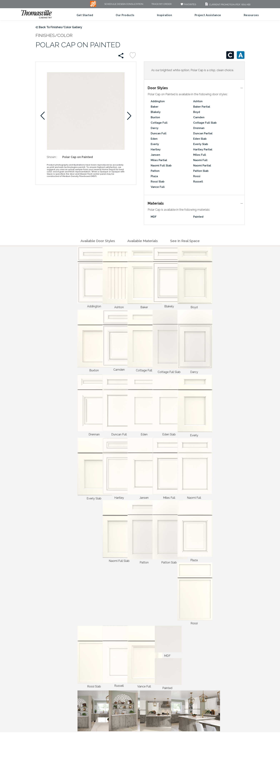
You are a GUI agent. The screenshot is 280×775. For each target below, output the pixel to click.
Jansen (155, 154)
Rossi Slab (157, 181)
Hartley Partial (202, 149)
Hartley (156, 149)
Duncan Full (158, 133)
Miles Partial (159, 160)
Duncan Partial (202, 133)
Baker (154, 106)
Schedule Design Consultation (123, 4)
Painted (198, 216)
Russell (198, 181)
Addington (158, 101)
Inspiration (164, 15)
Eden (154, 138)
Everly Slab (200, 144)
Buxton (155, 117)
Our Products (125, 15)
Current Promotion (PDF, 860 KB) (227, 4)
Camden (198, 117)
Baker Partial (201, 106)
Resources (251, 15)
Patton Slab (201, 170)
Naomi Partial (202, 165)
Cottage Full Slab (205, 122)
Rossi (196, 176)
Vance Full (158, 187)
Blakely (156, 112)
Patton (155, 170)
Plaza (154, 176)
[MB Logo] (93, 6)
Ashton (197, 101)
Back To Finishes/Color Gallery (60, 27)
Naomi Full (200, 160)
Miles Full (199, 154)
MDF (154, 216)
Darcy (154, 128)
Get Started (85, 15)
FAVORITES (188, 4)
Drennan (198, 128)
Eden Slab (200, 138)
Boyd (196, 112)
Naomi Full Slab (161, 165)
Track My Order (161, 4)
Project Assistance (208, 15)
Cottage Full (159, 122)
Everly (155, 144)
